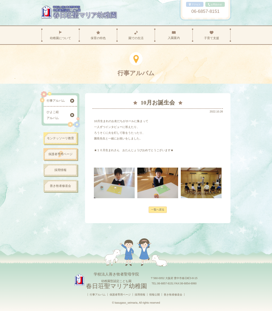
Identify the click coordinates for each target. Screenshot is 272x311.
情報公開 (154, 294)
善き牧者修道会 (173, 294)
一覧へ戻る (157, 209)
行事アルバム (98, 294)
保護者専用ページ (120, 294)
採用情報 (140, 294)
